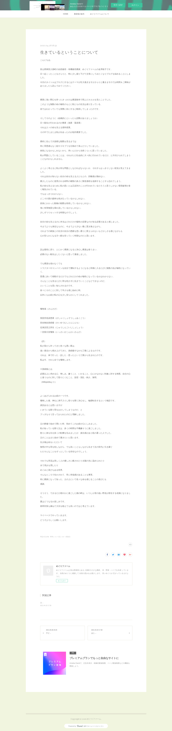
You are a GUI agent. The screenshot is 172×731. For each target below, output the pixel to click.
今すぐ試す (118, 5)
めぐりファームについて (99, 14)
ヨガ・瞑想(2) (65, 536)
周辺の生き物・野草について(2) (50, 536)
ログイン (135, 5)
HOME (65, 14)
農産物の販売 (79, 14)
